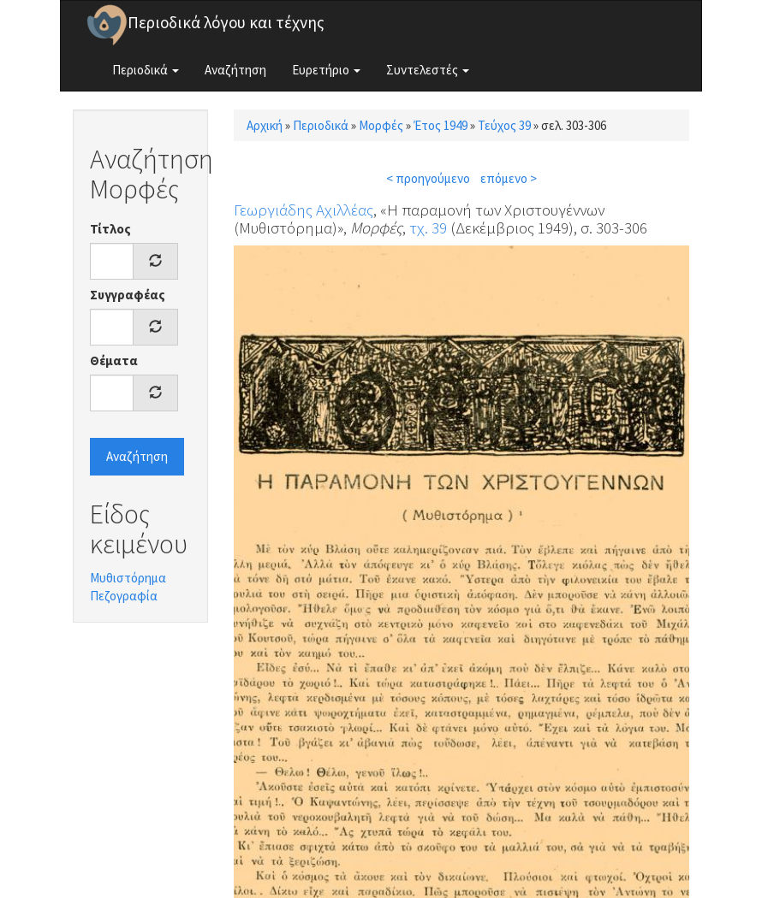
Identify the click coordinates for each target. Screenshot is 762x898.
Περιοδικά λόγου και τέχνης (226, 22)
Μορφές (381, 125)
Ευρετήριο (326, 70)
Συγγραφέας (127, 295)
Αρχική (265, 125)
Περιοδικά (145, 70)
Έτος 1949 (440, 125)
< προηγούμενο (428, 178)
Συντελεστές (427, 70)
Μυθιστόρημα (128, 578)
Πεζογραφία (124, 596)
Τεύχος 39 (504, 125)
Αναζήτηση (235, 70)
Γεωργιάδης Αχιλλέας (303, 209)
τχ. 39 (428, 227)
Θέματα (114, 360)
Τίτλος (110, 229)
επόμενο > (508, 178)
